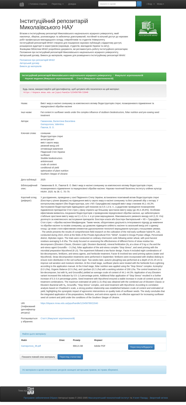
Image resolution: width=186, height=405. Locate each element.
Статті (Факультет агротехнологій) (95, 78)
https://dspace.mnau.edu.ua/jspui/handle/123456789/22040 (69, 303)
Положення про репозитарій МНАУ (37, 60)
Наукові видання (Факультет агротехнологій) (49, 78)
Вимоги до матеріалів (31, 66)
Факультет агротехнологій (129, 75)
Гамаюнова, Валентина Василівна (58, 121)
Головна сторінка (37, 4)
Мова (160, 4)
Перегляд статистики (70, 357)
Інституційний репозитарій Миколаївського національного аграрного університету (67, 75)
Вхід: (150, 4)
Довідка (72, 4)
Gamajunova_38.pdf (31, 346)
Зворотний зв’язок (159, 398)
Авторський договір (29, 63)
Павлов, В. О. (47, 127)
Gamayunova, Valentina (52, 124)
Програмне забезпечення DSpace (41, 398)
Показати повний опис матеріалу (38, 357)
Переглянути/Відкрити (141, 347)
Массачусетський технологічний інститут (108, 398)
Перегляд (57, 4)
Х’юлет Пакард (140, 398)
